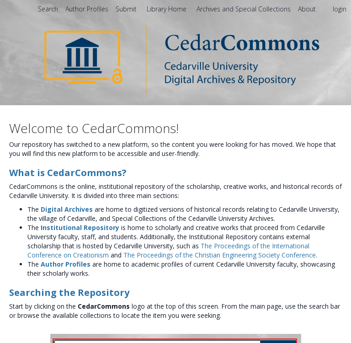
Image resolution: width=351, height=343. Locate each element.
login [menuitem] (339, 9)
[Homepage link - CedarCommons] (175, 58)
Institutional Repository (80, 227)
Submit (127, 9)
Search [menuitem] (48, 9)
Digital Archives (67, 209)
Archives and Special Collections (244, 9)
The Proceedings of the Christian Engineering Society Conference (219, 255)
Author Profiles (65, 264)
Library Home (167, 9)
